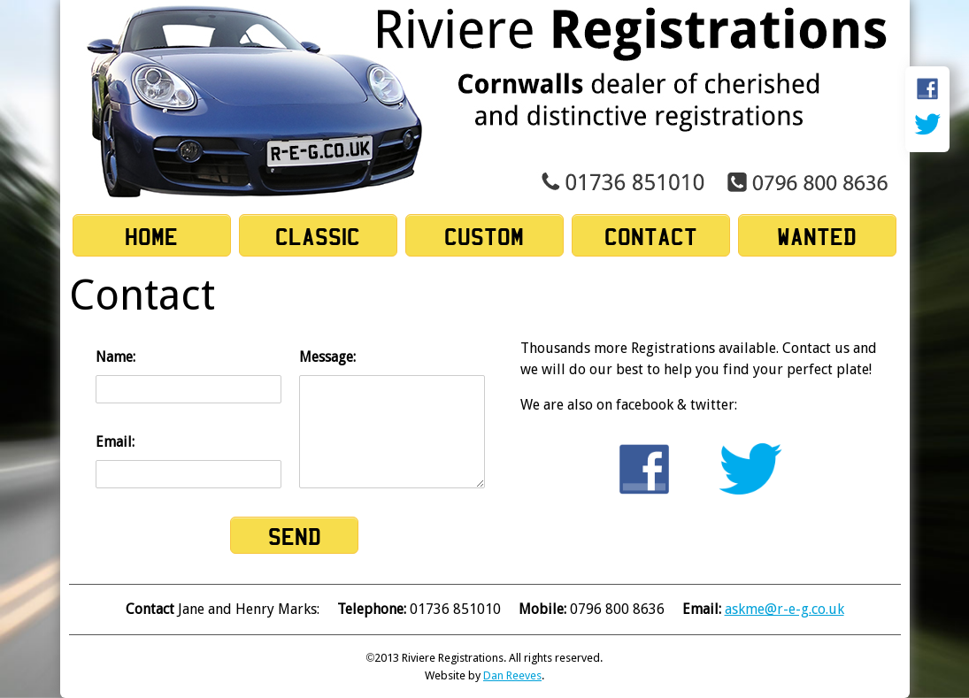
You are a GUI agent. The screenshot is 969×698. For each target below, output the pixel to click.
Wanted (817, 236)
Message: (392, 418)
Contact (650, 236)
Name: (188, 376)
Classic (317, 236)
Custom (484, 236)
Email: (188, 460)
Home (151, 236)
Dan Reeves (512, 675)
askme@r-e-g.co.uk (784, 609)
